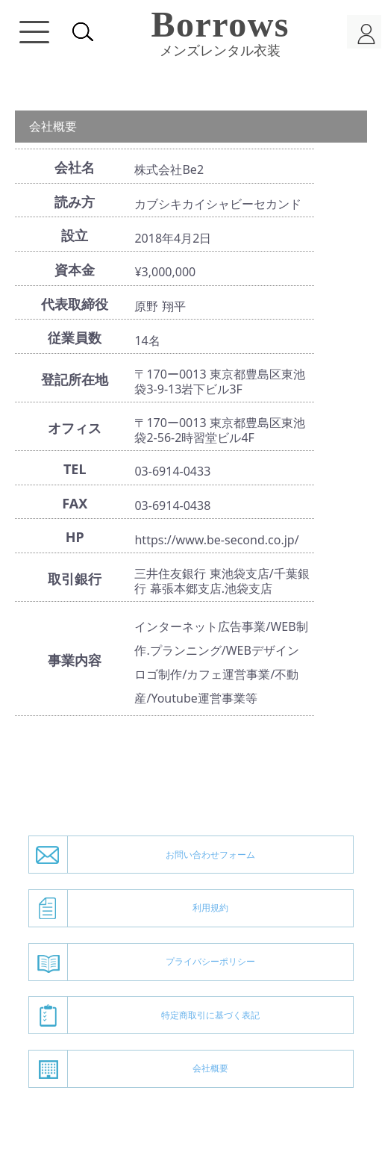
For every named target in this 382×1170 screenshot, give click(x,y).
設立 (74, 235)
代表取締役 (74, 304)
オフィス (74, 428)
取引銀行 (74, 579)
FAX (74, 503)
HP (75, 537)
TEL (75, 469)
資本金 (74, 270)
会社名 (74, 167)
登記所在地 (74, 379)
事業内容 (74, 660)
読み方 (74, 202)
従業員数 (74, 337)
